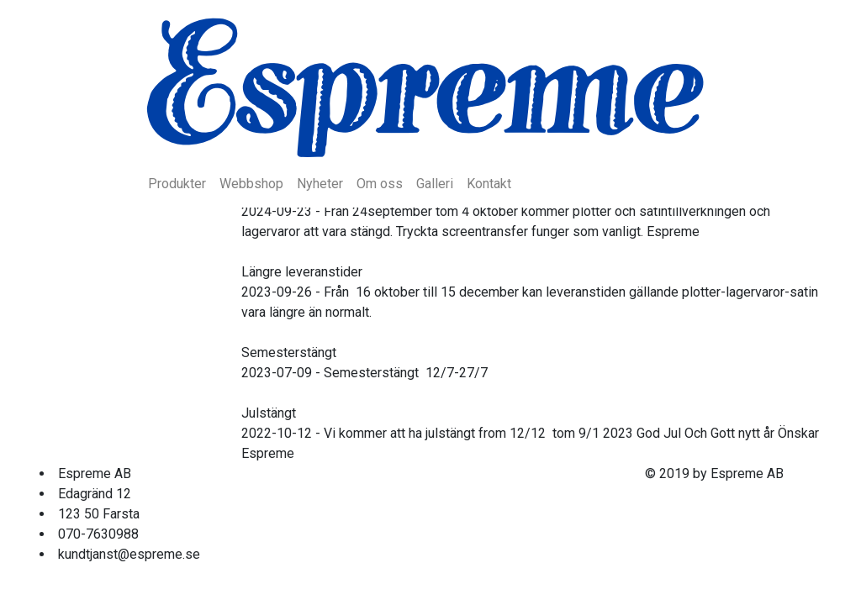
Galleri (434, 184)
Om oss (380, 184)
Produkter (177, 184)
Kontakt (489, 184)
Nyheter (320, 184)
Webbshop (251, 184)
